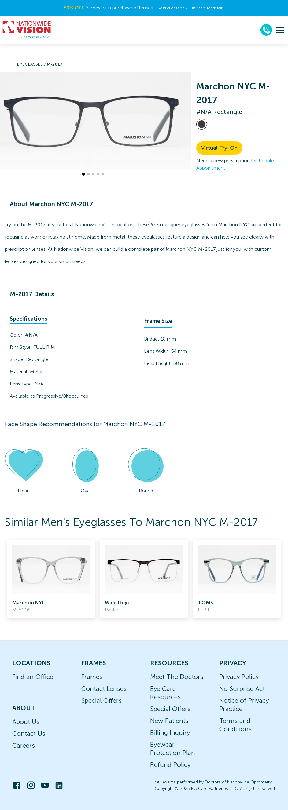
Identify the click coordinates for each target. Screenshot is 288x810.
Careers (23, 745)
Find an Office (32, 676)
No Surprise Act (242, 688)
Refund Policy (170, 764)
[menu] (280, 30)
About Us (25, 721)
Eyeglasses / (32, 64)
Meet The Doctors (176, 676)
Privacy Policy (239, 676)
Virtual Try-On (219, 147)
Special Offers (101, 700)
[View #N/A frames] (201, 124)
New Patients (169, 720)
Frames (91, 676)
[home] (26, 30)
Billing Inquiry (170, 732)
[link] (51, 579)
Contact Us (28, 733)
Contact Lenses (104, 688)
